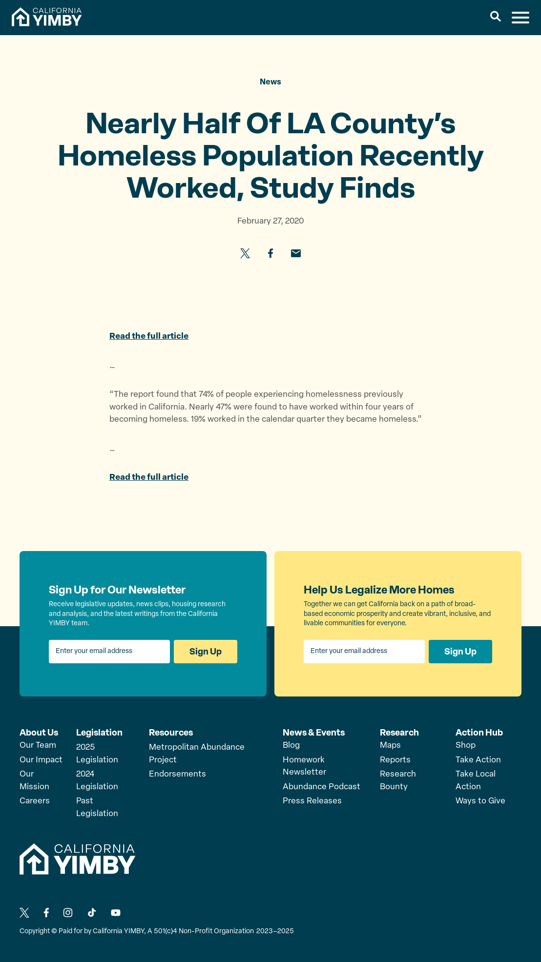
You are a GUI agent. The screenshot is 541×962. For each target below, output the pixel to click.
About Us (39, 732)
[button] (496, 17)
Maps (390, 745)
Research (399, 732)
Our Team (38, 745)
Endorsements (177, 774)
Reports (395, 760)
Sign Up (205, 651)
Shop (466, 745)
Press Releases (312, 801)
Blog (291, 745)
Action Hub (479, 732)
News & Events (314, 732)
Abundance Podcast (321, 787)
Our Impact (41, 760)
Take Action (478, 760)
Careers (35, 801)
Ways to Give (480, 801)
